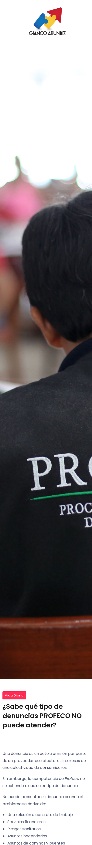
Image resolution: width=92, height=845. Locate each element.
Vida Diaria (14, 695)
